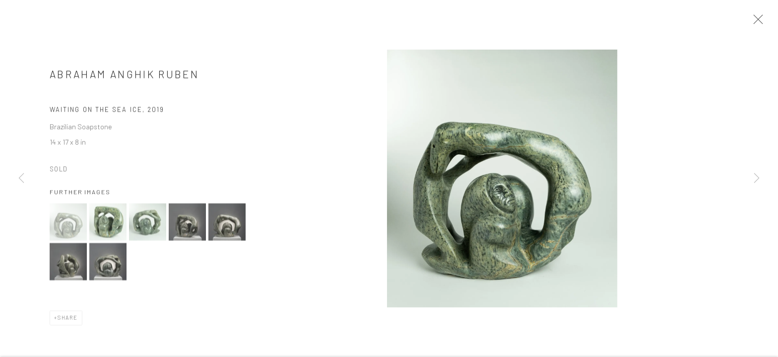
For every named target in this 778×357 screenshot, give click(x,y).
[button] (68, 224)
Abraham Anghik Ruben (124, 77)
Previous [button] (21, 178)
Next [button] (756, 178)
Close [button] (756, 22)
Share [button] (68, 320)
